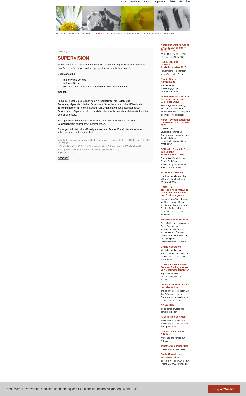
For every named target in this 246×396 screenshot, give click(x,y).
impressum (160, 1)
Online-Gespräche (171, 246)
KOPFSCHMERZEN (172, 172)
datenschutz (176, 1)
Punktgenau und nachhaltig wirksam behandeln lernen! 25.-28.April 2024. (173, 179)
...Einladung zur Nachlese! (173, 349)
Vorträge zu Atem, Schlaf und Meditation (175, 286)
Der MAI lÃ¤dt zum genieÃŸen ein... (171, 355)
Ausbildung (116, 33)
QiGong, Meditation (67, 33)
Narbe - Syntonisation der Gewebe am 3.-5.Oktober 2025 (175, 122)
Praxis (87, 33)
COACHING (167, 305)
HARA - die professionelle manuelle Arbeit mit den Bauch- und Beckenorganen (174, 191)
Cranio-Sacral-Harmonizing (169, 80)
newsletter (135, 1)
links (188, 1)
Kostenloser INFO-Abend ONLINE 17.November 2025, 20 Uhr (175, 48)
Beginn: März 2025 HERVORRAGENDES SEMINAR (171, 276)
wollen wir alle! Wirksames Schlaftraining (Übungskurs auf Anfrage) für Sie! (175, 323)
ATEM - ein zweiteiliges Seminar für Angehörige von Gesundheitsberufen (175, 267)
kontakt (147, 1)
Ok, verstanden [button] (224, 389)
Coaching (100, 33)
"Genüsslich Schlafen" (174, 316)
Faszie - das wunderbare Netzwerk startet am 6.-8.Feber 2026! (175, 99)
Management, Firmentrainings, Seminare (151, 33)
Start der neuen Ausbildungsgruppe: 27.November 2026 (170, 88)
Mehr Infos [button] (130, 389)
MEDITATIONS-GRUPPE (174, 219)
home (123, 1)
